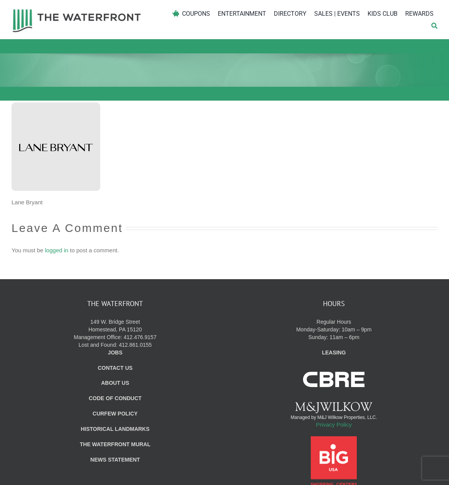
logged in (56, 250)
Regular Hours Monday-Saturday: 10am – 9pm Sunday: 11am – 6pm (333, 329)
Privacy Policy (334, 424)
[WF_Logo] (77, 11)
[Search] (434, 26)
